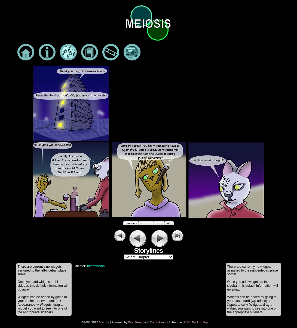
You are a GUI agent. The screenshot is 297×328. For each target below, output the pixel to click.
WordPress (135, 322)
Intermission (96, 266)
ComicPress (158, 322)
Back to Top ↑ (201, 322)
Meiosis (104, 322)
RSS (186, 322)
